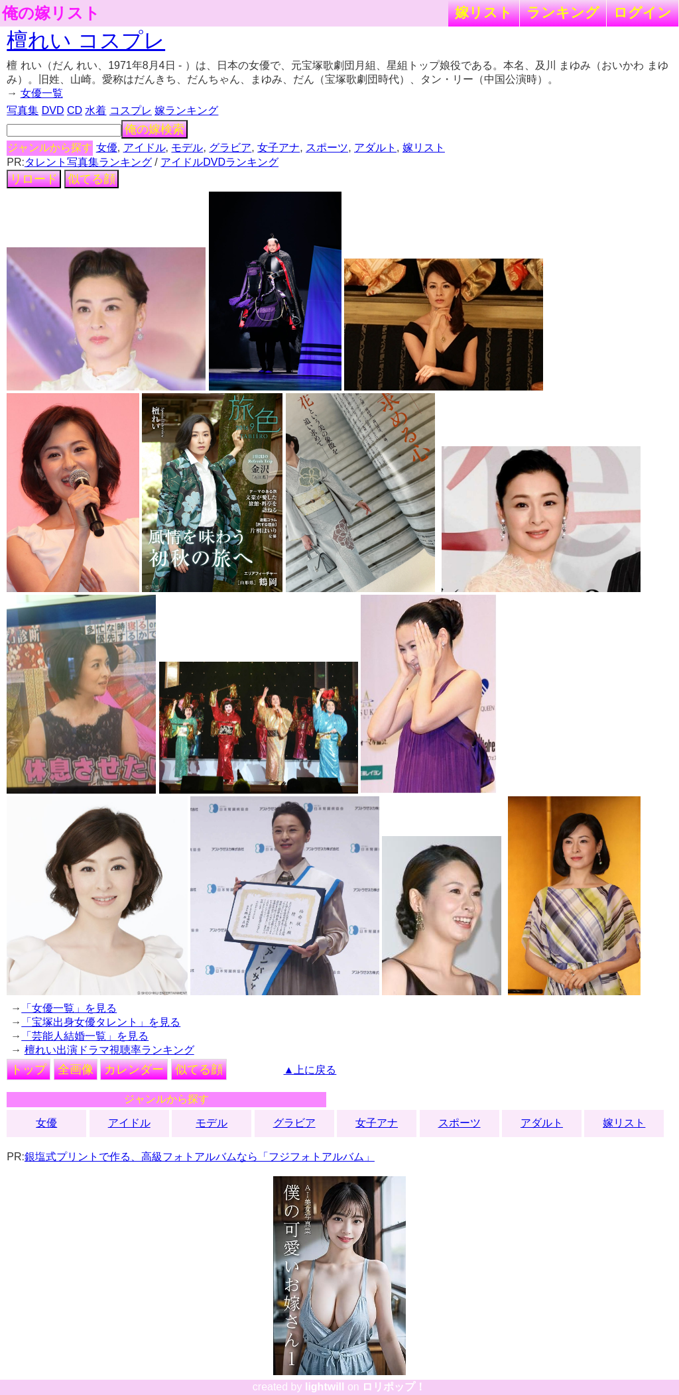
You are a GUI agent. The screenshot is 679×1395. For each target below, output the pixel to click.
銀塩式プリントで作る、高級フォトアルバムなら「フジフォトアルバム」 (200, 1156)
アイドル (144, 147)
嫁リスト (484, 12)
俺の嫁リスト (51, 13)
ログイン (642, 12)
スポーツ (327, 147)
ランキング (562, 12)
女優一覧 (42, 93)
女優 (106, 147)
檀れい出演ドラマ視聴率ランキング (109, 1050)
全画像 (75, 1069)
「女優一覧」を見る (69, 1008)
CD (74, 110)
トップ (28, 1069)
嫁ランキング (186, 110)
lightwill (325, 1386)
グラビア (230, 147)
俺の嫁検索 (154, 129)
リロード (34, 179)
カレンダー (134, 1069)
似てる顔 (91, 179)
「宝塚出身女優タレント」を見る (100, 1022)
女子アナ (278, 147)
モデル (187, 147)
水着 (95, 110)
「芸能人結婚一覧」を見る (85, 1036)
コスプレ (130, 110)
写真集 (22, 110)
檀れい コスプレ (86, 40)
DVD (53, 110)
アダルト (375, 147)
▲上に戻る (310, 1069)
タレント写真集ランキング (88, 162)
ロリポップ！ (394, 1386)
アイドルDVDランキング (219, 162)
